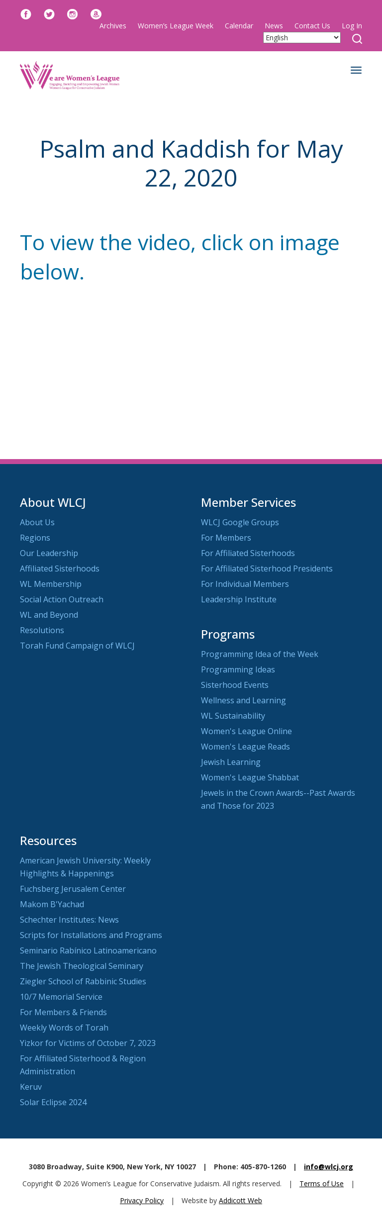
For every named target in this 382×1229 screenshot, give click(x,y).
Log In (352, 25)
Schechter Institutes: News (69, 919)
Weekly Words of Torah (64, 1027)
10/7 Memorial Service (61, 996)
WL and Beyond (49, 614)
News (274, 25)
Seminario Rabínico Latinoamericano (88, 950)
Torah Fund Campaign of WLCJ (77, 645)
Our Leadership (49, 553)
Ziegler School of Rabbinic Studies (83, 981)
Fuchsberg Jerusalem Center (73, 888)
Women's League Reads (245, 746)
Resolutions (42, 630)
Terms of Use (321, 1183)
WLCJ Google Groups (240, 522)
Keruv (31, 1086)
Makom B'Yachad (52, 904)
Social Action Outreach (61, 599)
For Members (226, 537)
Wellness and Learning (243, 700)
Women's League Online (246, 731)
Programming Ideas (238, 669)
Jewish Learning (231, 761)
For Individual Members (245, 583)
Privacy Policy (142, 1200)
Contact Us (312, 25)
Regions (35, 537)
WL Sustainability (233, 715)
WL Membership (51, 583)
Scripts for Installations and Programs (91, 935)
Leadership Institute (239, 599)
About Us (37, 522)
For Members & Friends (63, 1012)
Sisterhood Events (235, 684)
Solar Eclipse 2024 (53, 1102)
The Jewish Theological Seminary (81, 965)
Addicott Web (240, 1200)
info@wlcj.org (328, 1166)
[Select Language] (302, 37)
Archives (112, 25)
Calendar (239, 25)
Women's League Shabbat (250, 777)
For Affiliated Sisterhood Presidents (267, 568)
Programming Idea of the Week (259, 654)
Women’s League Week (175, 25)
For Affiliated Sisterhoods (248, 553)
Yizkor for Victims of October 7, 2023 (88, 1043)
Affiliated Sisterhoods (59, 568)
